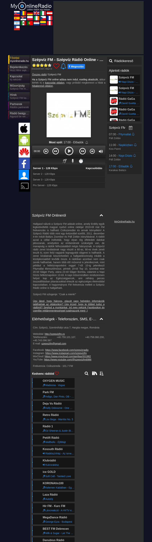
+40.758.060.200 (94, 305)
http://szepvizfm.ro (55, 302)
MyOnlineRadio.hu (124, 189)
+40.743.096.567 (42, 308)
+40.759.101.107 (66, 305)
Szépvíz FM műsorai (123, 95)
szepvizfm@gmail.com (53, 311)
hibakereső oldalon (42, 53)
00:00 (37, 119)
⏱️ (81, 128)
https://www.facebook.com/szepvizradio (66, 318)
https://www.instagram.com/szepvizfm (66, 321)
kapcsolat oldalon (54, 50)
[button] (46, 119)
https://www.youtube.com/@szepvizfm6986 (67, 327)
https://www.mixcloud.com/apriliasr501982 (68, 324)
